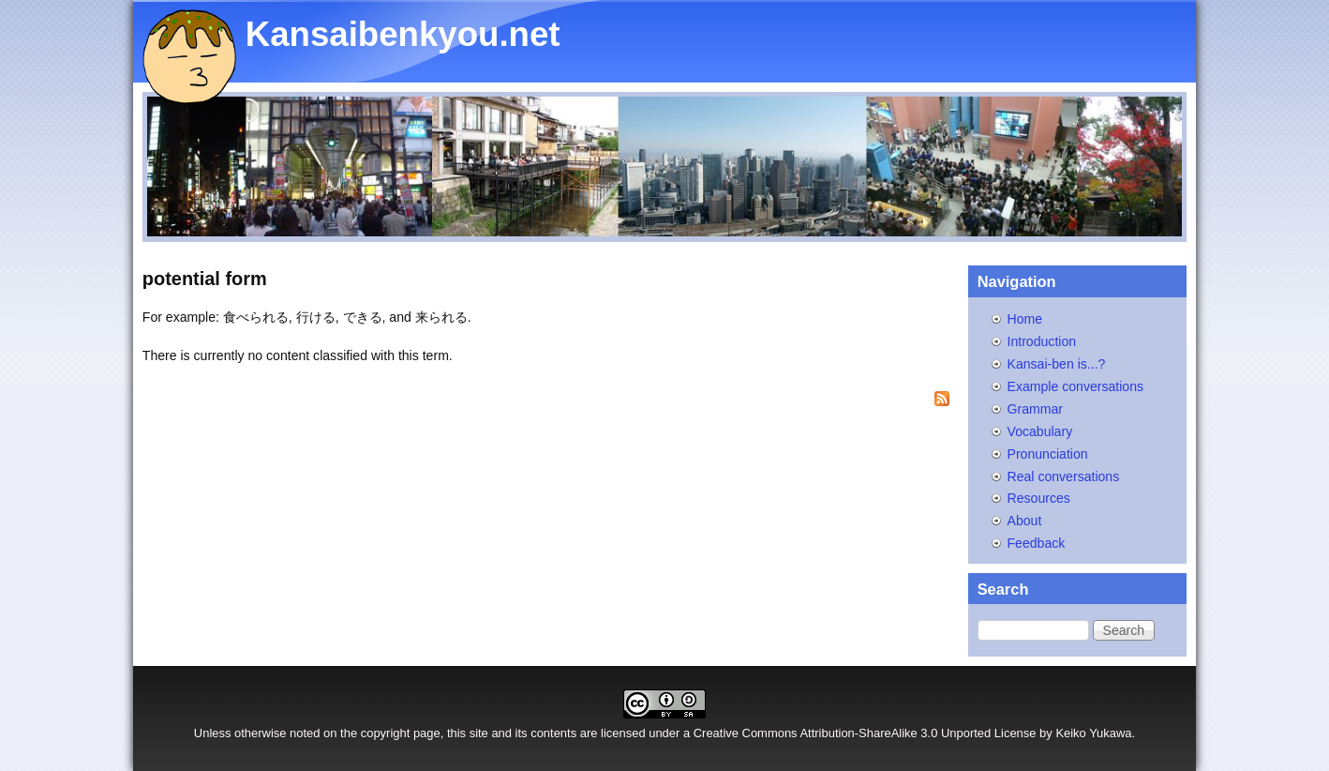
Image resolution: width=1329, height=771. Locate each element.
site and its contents (523, 733)
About (1025, 520)
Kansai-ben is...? (1057, 363)
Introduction (1042, 341)
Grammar (1035, 408)
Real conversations (1064, 476)
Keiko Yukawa (1093, 733)
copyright (386, 733)
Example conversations (1076, 386)
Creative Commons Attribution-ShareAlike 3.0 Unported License (865, 733)
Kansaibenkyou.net (403, 34)
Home (1025, 318)
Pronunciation (1048, 453)
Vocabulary (1040, 431)
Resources (1039, 498)
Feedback (1037, 543)
